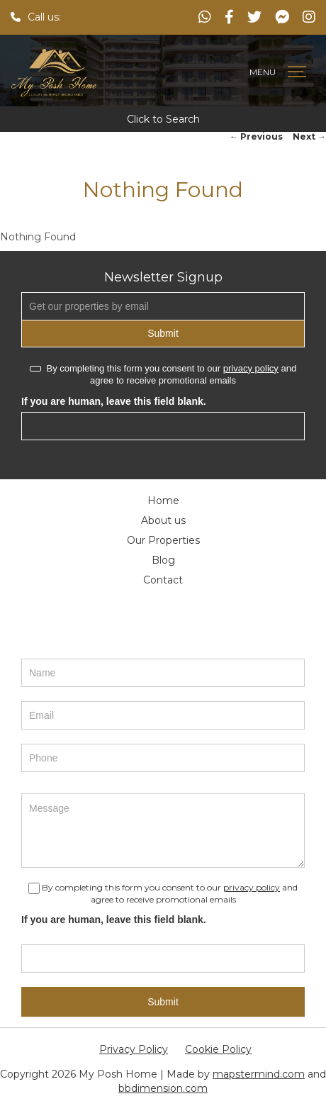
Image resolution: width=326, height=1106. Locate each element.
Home (163, 500)
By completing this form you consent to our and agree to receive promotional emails (163, 374)
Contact (163, 580)
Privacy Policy (133, 1049)
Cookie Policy (218, 1049)
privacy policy (251, 368)
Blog (163, 560)
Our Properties (163, 540)
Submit (163, 333)
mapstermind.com (259, 1074)
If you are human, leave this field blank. (113, 401)
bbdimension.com (163, 1088)
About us (163, 520)
